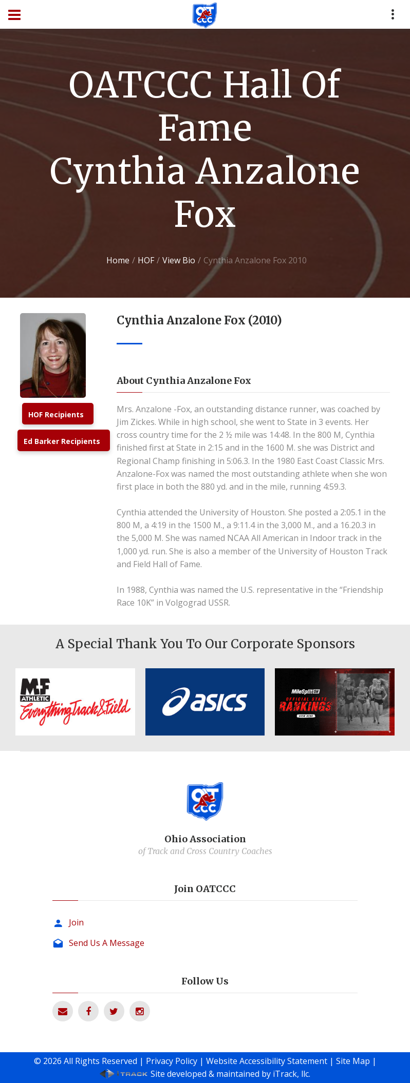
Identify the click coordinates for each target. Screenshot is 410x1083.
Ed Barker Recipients (62, 441)
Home (117, 260)
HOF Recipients (56, 414)
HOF (146, 260)
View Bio (178, 260)
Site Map (353, 1061)
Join (76, 922)
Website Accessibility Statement (266, 1061)
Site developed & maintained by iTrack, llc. (230, 1073)
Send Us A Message (106, 943)
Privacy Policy (171, 1061)
